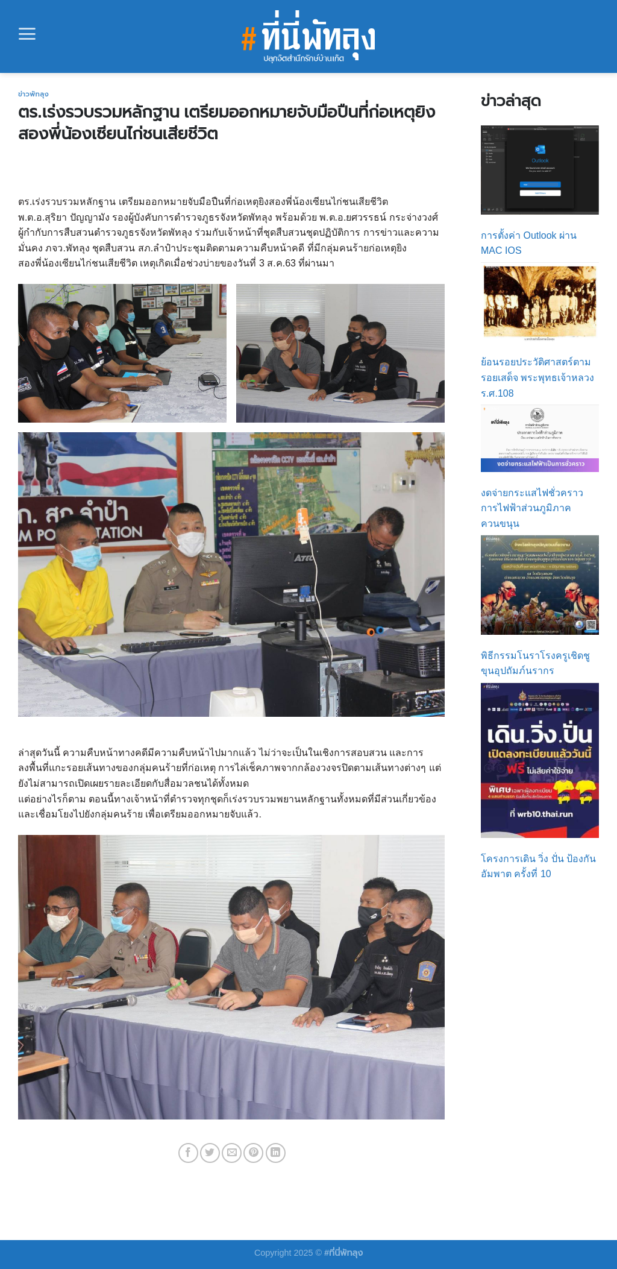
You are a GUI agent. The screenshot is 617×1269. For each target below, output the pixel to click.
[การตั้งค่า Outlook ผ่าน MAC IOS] (540, 169)
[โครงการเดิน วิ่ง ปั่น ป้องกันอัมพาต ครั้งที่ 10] (540, 760)
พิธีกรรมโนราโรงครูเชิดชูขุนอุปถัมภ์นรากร (535, 663)
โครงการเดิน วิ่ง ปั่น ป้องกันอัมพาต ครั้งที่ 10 (538, 867)
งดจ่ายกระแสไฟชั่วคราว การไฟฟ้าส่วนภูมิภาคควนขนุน (532, 508)
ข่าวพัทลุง (33, 94)
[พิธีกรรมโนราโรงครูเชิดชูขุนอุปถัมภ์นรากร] (540, 584)
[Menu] (27, 34)
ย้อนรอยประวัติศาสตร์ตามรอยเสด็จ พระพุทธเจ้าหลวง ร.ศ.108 (537, 377)
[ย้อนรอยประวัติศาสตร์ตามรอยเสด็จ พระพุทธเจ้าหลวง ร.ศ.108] (540, 302)
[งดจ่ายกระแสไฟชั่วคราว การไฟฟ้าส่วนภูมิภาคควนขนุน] (540, 438)
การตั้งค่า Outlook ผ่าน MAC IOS (529, 243)
